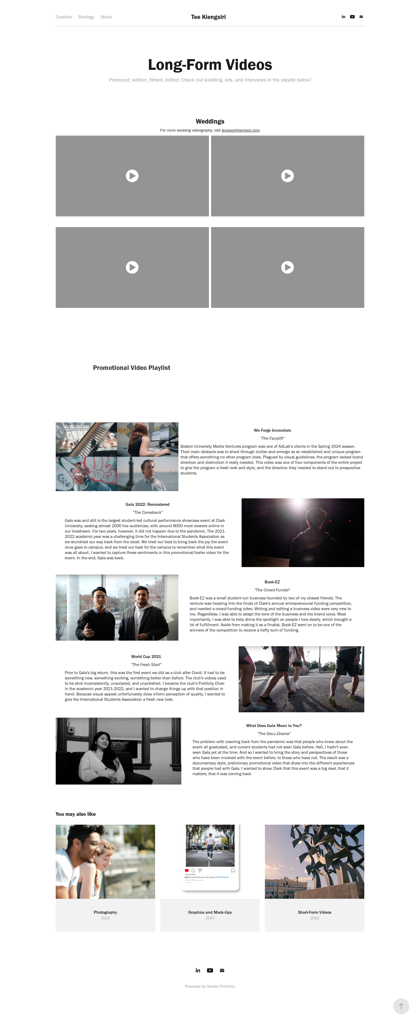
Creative (64, 17)
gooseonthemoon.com (241, 130)
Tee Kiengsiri (208, 17)
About (106, 17)
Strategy (86, 17)
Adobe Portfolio (221, 986)
